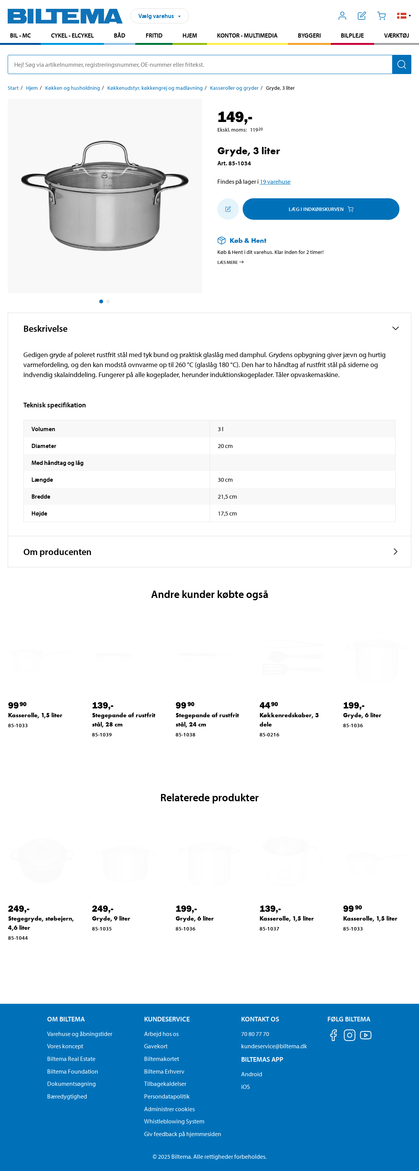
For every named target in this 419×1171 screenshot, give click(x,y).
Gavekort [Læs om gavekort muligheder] (156, 1046)
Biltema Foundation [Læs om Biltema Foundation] (72, 1071)
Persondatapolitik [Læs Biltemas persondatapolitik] (167, 1096)
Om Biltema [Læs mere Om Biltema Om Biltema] (66, 1019)
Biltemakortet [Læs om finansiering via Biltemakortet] (161, 1058)
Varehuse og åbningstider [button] (79, 1034)
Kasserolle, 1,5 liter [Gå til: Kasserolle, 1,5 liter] (35, 715)
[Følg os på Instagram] (349, 1036)
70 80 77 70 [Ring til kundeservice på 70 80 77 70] (255, 1034)
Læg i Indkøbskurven (321, 209)
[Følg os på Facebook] (333, 1036)
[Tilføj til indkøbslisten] (228, 209)
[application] (403, 1153)
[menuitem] (20, 36)
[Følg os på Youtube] (366, 1038)
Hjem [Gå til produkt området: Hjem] (189, 35)
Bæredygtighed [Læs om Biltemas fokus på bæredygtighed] (67, 1096)
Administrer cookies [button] (169, 1109)
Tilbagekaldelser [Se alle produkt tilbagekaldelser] (165, 1083)
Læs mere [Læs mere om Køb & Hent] (231, 262)
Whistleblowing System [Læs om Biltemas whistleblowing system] (174, 1121)
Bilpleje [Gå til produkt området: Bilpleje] (352, 35)
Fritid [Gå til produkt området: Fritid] (154, 35)
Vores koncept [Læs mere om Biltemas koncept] (65, 1046)
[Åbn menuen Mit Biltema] (342, 16)
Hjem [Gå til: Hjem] (32, 87)
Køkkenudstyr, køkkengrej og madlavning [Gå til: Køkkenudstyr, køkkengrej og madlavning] (155, 87)
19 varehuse (275, 181)
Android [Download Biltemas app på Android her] (251, 1074)
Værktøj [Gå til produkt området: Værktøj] (396, 35)
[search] (209, 64)
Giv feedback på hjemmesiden (182, 1134)
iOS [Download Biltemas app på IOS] (245, 1086)
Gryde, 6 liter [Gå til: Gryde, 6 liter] (362, 715)
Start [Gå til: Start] (13, 87)
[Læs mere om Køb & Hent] (306, 240)
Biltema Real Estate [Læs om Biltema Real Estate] (71, 1058)
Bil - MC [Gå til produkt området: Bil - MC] (20, 35)
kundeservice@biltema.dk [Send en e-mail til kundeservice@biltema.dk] (274, 1046)
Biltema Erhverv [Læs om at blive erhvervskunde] (164, 1071)
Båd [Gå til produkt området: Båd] (119, 35)
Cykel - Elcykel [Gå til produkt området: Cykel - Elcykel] (72, 35)
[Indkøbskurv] (381, 16)
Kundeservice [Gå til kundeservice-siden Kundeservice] (167, 1019)
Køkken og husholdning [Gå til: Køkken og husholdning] (72, 87)
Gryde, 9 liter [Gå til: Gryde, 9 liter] (111, 918)
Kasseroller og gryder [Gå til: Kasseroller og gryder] (234, 87)
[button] (404, 16)
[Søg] (401, 64)
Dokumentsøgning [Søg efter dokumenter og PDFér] (71, 1083)
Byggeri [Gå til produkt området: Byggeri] (309, 35)
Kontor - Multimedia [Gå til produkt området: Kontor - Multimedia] (247, 35)
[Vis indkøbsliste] (362, 16)
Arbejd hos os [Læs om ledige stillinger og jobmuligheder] (161, 1034)
